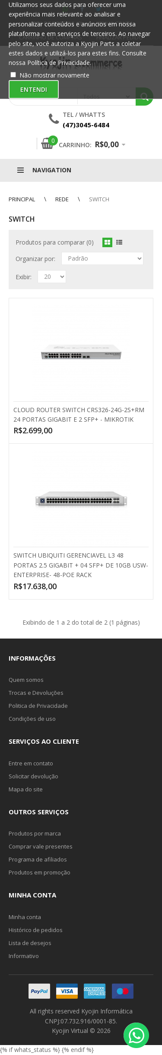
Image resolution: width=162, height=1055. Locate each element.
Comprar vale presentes (41, 846)
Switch (99, 199)
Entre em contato (31, 763)
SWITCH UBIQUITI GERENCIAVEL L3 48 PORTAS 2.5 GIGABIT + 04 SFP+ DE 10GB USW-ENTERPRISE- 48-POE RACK (80, 565)
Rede (62, 199)
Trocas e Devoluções (36, 693)
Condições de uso (32, 719)
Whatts (92, 114)
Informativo (24, 956)
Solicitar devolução (33, 776)
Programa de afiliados (38, 859)
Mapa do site (26, 789)
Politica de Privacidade (38, 706)
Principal (22, 199)
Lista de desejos (30, 943)
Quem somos (26, 680)
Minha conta (25, 917)
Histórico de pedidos (36, 930)
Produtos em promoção (39, 872)
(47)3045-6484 (86, 124)
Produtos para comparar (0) (55, 242)
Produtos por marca (35, 833)
